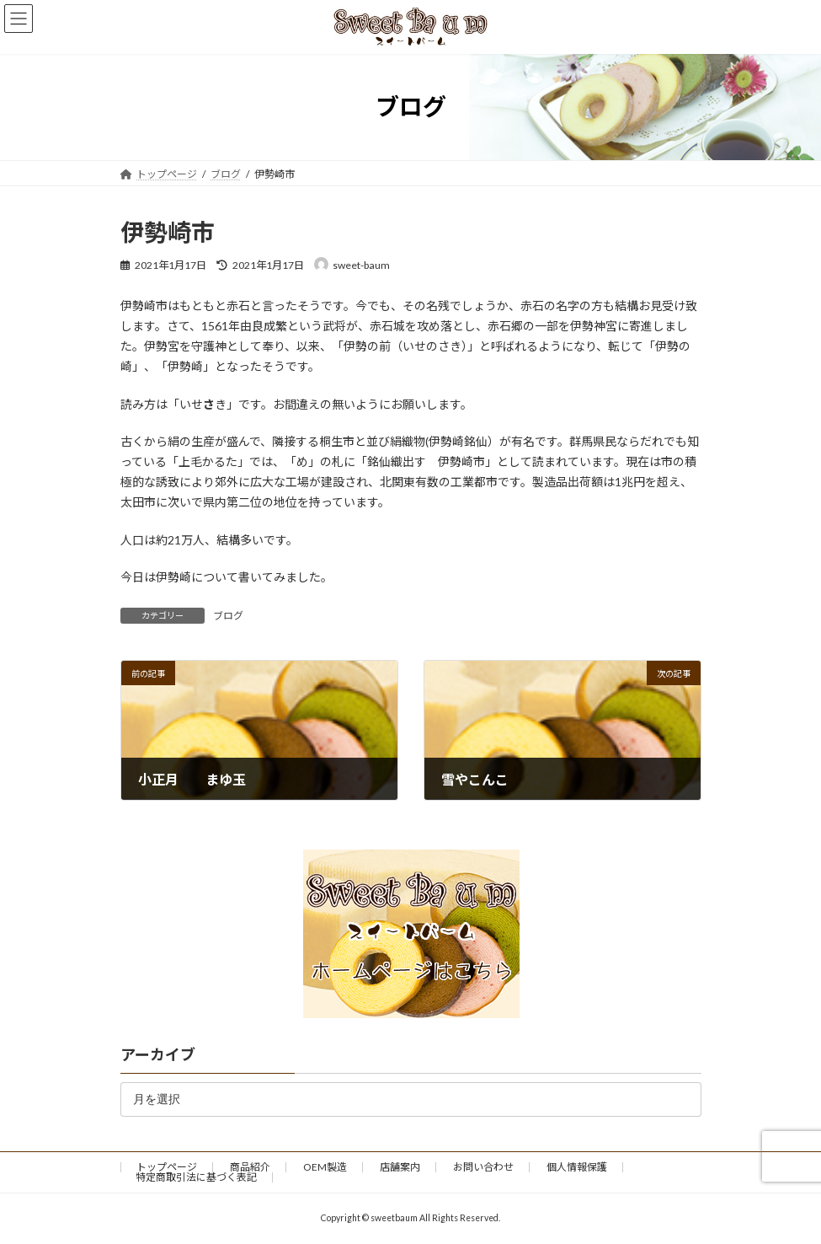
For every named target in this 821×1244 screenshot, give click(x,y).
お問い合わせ (483, 1167)
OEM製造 (325, 1167)
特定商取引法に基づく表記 (196, 1177)
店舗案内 (400, 1167)
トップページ (166, 1167)
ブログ (228, 615)
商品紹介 (250, 1167)
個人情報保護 (576, 1167)
